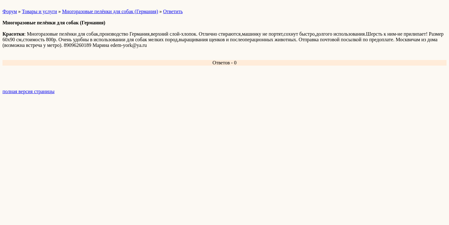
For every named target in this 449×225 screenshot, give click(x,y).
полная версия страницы (28, 91)
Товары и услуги (39, 11)
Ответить (173, 11)
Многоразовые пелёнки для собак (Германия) (110, 11)
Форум (9, 11)
